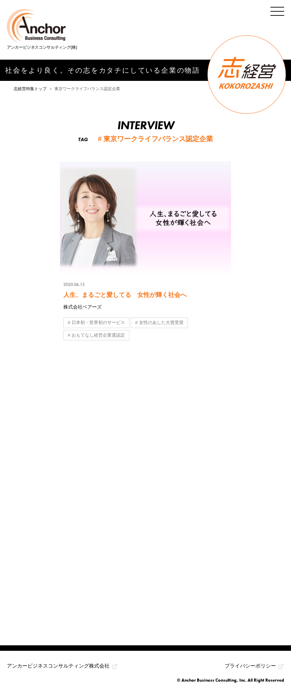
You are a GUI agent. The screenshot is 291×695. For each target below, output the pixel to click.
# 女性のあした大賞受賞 (159, 322)
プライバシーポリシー (250, 666)
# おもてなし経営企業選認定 (96, 335)
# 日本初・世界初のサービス (96, 322)
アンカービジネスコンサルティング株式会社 (58, 666)
